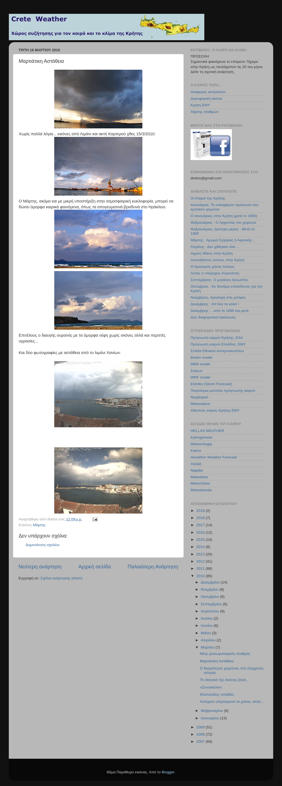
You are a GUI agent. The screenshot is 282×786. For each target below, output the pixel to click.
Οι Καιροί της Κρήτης (208, 198)
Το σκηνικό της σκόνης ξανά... (224, 680)
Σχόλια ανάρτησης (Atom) (61, 578)
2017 (201, 525)
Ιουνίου (207, 625)
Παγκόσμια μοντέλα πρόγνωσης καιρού (223, 390)
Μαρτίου (208, 647)
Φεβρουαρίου (212, 711)
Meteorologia (201, 444)
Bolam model (201, 357)
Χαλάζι (196, 464)
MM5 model (200, 364)
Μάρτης (39, 525)
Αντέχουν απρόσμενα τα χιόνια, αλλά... (232, 701)
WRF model (200, 377)
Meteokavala (201, 490)
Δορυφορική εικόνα (206, 98)
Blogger (168, 772)
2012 (201, 561)
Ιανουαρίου (210, 718)
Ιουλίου (207, 618)
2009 (201, 727)
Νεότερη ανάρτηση (40, 566)
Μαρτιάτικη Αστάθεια (217, 661)
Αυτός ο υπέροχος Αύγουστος (215, 273)
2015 (201, 539)
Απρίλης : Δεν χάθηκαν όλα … (215, 247)
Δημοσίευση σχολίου (42, 545)
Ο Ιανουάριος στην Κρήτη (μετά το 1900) (224, 216)
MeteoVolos (200, 483)
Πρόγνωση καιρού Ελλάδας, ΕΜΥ (218, 344)
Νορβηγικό (199, 397)
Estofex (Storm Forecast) (211, 384)
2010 (201, 576)
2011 (201, 568)
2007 (201, 741)
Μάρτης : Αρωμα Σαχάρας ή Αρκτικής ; (222, 240)
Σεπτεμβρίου (212, 604)
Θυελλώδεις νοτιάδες (217, 694)
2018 (201, 518)
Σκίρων (196, 371)
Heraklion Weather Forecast (214, 457)
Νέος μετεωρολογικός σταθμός (225, 654)
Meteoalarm (200, 404)
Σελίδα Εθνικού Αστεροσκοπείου (217, 351)
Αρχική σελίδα (94, 566)
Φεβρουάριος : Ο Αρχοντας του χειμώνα (223, 222)
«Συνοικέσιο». (211, 687)
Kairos (196, 451)
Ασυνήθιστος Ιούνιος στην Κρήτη (218, 260)
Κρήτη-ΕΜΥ (200, 105)
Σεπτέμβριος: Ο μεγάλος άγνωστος (219, 280)
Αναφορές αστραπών (208, 92)
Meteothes (199, 477)
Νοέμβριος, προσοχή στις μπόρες (218, 297)
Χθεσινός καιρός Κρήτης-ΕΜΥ (215, 410)
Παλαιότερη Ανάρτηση (153, 566)
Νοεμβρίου (210, 589)
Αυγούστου (210, 611)
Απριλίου (208, 640)
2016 (201, 532)
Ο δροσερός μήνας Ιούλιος (212, 266)
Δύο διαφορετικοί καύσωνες (213, 317)
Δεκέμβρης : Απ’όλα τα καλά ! (215, 304)
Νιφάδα (197, 470)
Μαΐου (206, 633)
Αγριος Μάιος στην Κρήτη (211, 253)
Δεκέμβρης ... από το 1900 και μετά (219, 311)
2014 (201, 547)
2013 (201, 554)
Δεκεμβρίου (211, 582)
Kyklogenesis (202, 437)
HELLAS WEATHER (207, 431)
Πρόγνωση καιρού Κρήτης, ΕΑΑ (217, 338)
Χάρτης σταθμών (204, 112)
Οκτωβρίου (210, 597)
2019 (201, 511)
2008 (201, 734)
